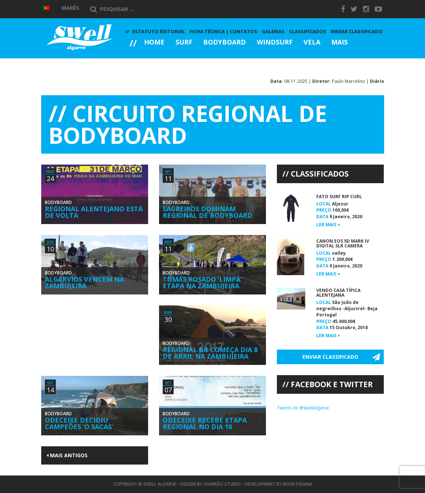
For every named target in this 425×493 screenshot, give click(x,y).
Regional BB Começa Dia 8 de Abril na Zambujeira (210, 353)
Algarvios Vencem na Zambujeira (84, 282)
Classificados (307, 31)
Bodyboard (224, 42)
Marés (70, 7)
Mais (339, 42)
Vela (312, 42)
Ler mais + (328, 225)
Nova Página (297, 484)
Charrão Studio (222, 484)
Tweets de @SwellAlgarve (303, 408)
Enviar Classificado (357, 31)
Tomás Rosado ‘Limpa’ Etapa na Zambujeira (202, 282)
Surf (183, 42)
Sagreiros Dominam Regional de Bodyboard (207, 212)
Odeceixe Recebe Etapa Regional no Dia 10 (205, 423)
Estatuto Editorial (158, 31)
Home (154, 42)
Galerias (151, 62)
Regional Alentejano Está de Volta (94, 212)
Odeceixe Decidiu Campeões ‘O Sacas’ (79, 423)
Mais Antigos (67, 455)
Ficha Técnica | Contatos (223, 31)
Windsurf (275, 42)
